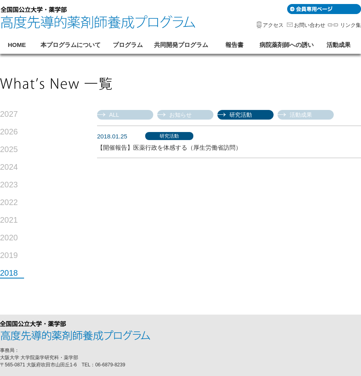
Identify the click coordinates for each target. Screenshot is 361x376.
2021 (9, 220)
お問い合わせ (309, 25)
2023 (9, 185)
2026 (9, 132)
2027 (9, 114)
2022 (9, 202)
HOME (17, 44)
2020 (9, 238)
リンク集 (350, 25)
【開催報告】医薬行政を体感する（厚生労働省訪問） (169, 147)
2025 (9, 149)
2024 (9, 167)
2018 (9, 273)
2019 (9, 255)
